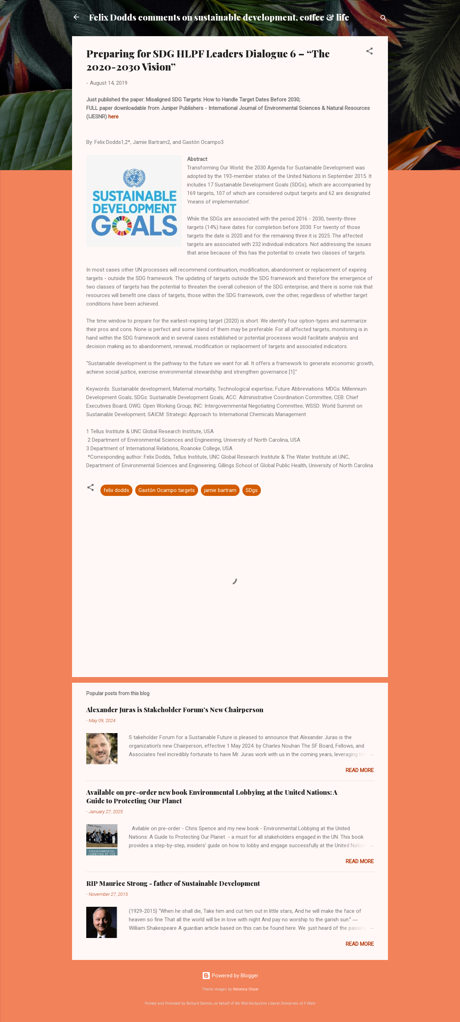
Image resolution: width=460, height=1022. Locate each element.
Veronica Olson (245, 989)
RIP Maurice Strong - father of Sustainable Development (173, 883)
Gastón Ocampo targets (166, 490)
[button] (369, 52)
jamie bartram (220, 490)
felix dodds (116, 490)
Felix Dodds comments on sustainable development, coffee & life (219, 17)
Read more (360, 770)
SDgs (252, 490)
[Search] (383, 19)
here (113, 116)
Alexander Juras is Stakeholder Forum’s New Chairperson (174, 709)
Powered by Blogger (230, 975)
